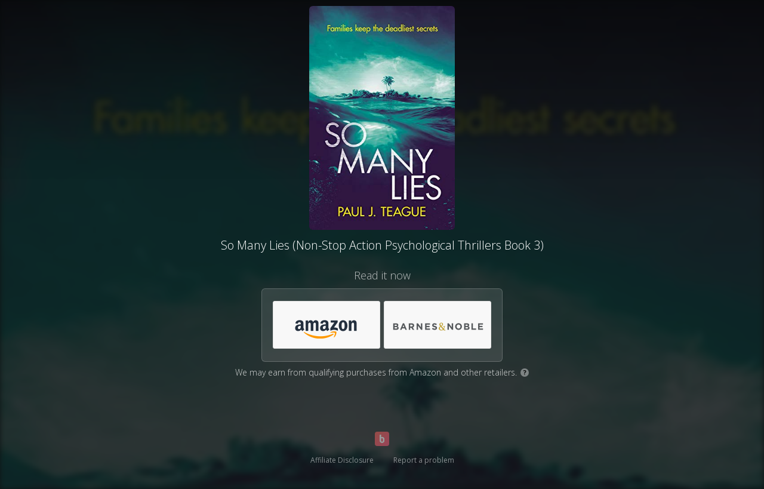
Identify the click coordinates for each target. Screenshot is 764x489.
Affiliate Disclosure (342, 460)
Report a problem (423, 460)
